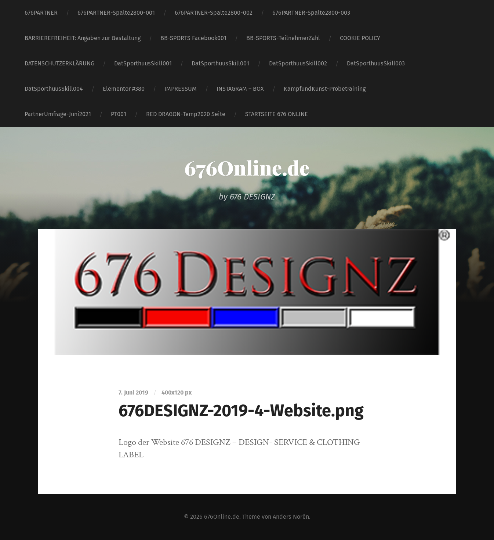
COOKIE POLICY (360, 38)
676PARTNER (41, 12)
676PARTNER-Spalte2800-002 (214, 12)
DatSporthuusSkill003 (376, 63)
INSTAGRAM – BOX (240, 88)
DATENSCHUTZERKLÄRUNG (59, 63)
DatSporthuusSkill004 (54, 88)
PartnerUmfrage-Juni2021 (58, 114)
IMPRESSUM (180, 88)
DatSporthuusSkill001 (143, 63)
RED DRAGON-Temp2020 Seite (185, 114)
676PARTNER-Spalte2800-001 (116, 12)
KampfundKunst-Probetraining (325, 88)
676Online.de (246, 167)
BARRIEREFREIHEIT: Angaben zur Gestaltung (83, 38)
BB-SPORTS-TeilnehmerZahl (283, 38)
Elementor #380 (124, 88)
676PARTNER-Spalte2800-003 (311, 12)
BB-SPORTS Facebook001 (193, 38)
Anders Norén (291, 516)
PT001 (118, 114)
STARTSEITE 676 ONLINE (276, 114)
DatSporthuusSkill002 (298, 63)
